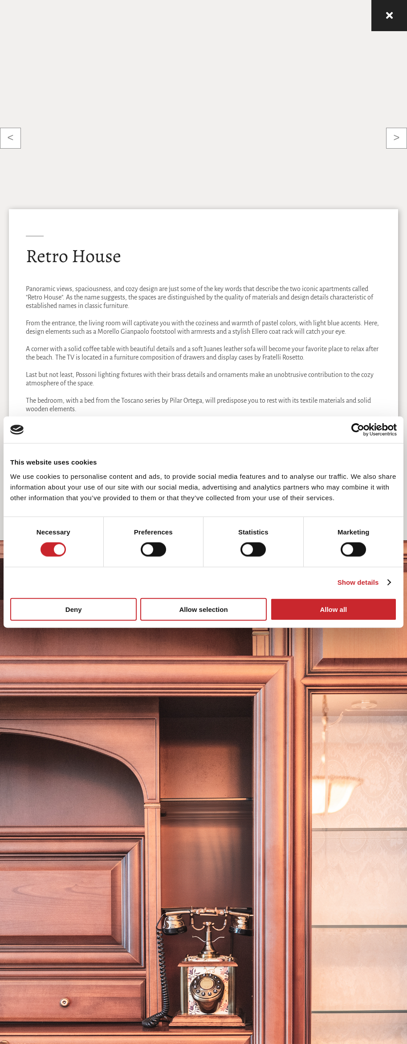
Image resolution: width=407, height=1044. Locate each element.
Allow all (333, 609)
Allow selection (203, 609)
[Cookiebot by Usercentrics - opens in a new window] (358, 430)
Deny (73, 609)
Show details (358, 582)
